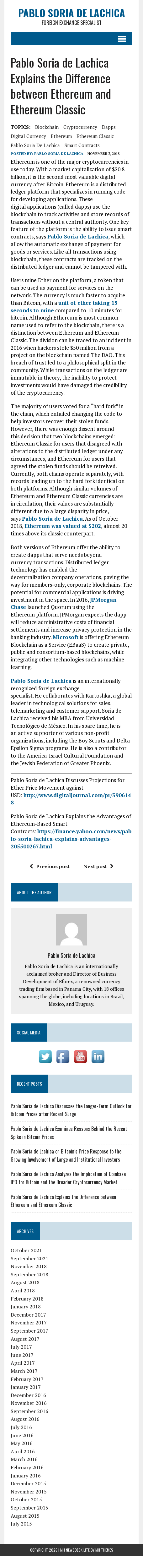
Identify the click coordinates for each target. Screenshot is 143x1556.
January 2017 (26, 1386)
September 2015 (29, 1507)
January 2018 (26, 1306)
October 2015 (26, 1499)
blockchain (47, 127)
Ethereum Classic (95, 136)
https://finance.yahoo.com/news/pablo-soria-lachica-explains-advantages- (71, 835)
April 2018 (23, 1290)
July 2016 (21, 1427)
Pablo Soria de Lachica (35, 145)
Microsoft (65, 637)
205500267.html (31, 846)
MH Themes (104, 1550)
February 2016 (27, 1467)
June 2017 (22, 1354)
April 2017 (23, 1362)
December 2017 (28, 1314)
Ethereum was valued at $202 (62, 525)
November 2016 (29, 1403)
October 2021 (26, 1250)
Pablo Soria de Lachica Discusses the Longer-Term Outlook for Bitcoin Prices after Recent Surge (71, 1110)
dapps (109, 127)
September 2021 (29, 1258)
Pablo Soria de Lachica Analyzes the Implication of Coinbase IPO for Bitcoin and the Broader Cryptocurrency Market (68, 1178)
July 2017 (21, 1346)
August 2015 (25, 1515)
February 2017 (27, 1379)
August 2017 (25, 1338)
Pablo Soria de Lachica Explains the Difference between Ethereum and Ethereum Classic (63, 1201)
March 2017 (24, 1370)
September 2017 (29, 1330)
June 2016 (22, 1435)
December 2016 (28, 1395)
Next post (98, 866)
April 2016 (23, 1451)
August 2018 (25, 1282)
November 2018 (29, 1266)
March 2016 (24, 1459)
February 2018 (27, 1298)
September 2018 (29, 1274)
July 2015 (21, 1523)
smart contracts (82, 145)
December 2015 (28, 1483)
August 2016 (25, 1419)
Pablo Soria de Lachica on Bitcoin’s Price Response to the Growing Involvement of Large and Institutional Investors (66, 1155)
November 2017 (29, 1322)
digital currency (28, 136)
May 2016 (22, 1443)
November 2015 (29, 1491)
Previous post (49, 866)
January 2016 (26, 1475)
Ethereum (61, 136)
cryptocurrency (80, 127)
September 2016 (29, 1411)
